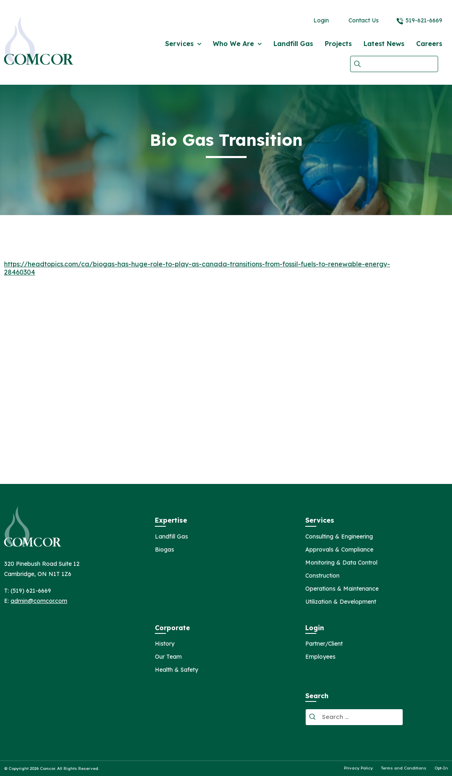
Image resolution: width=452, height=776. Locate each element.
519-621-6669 (424, 20)
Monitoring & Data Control (341, 563)
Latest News (384, 44)
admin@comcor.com (39, 601)
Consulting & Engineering (339, 537)
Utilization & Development (340, 602)
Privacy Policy (358, 768)
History (164, 644)
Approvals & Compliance (339, 550)
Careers (429, 44)
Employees (320, 657)
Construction (322, 576)
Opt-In (441, 768)
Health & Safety (176, 670)
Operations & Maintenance (342, 589)
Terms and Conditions (403, 768)
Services (179, 44)
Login (321, 20)
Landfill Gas (293, 44)
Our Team (168, 657)
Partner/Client (324, 644)
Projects (338, 44)
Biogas (164, 550)
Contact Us (363, 20)
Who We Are (233, 44)
